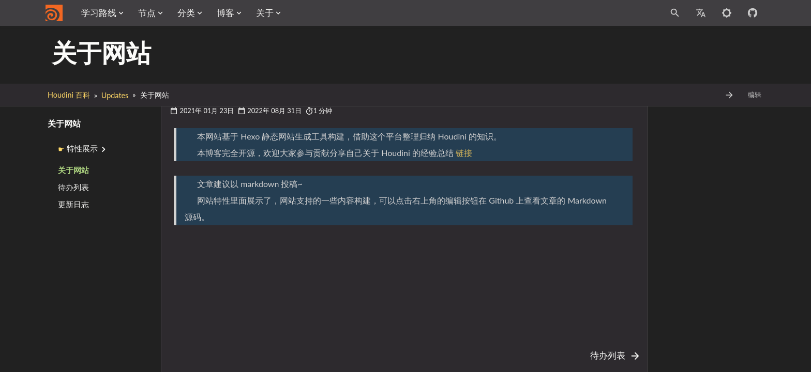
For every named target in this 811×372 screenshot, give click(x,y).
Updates (115, 95)
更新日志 (73, 204)
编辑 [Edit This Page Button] (754, 95)
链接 (464, 153)
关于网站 (73, 170)
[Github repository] (752, 13)
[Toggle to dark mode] (727, 13)
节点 (224, 12)
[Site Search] (629, 13)
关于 (342, 12)
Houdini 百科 (69, 94)
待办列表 (73, 187)
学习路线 (176, 12)
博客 (303, 12)
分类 (263, 12)
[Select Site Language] (701, 13)
